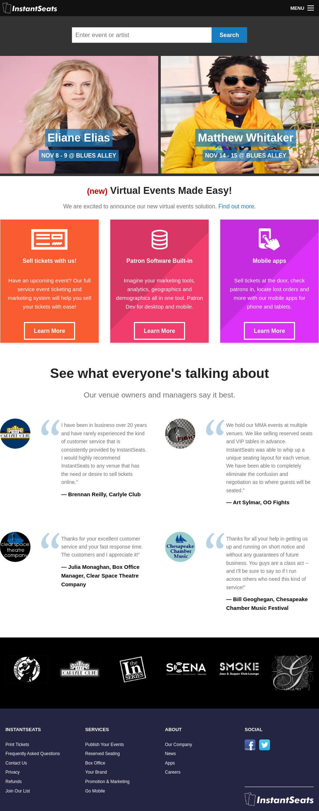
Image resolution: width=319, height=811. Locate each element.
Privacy (12, 772)
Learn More (49, 331)
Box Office (95, 763)
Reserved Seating (102, 753)
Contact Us (16, 763)
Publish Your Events (104, 744)
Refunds (13, 781)
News (170, 753)
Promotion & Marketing (107, 781)
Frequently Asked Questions (32, 753)
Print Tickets (17, 744)
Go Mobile (95, 791)
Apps (170, 763)
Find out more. (237, 206)
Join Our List (17, 791)
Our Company (178, 744)
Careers (173, 772)
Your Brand (96, 772)
